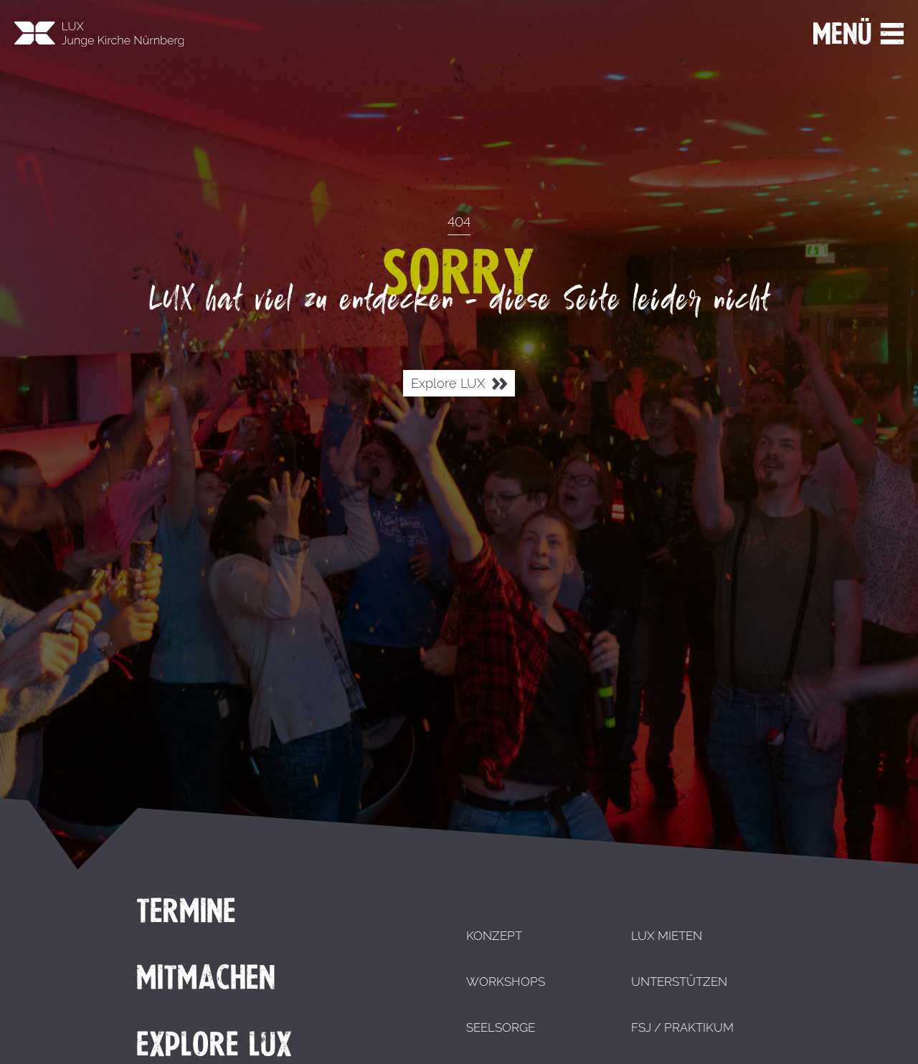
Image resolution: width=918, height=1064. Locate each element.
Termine (186, 910)
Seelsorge (500, 1027)
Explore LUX (459, 384)
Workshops (505, 981)
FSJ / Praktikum (682, 1027)
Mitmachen (205, 977)
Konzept (494, 935)
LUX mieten (666, 935)
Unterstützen (679, 981)
